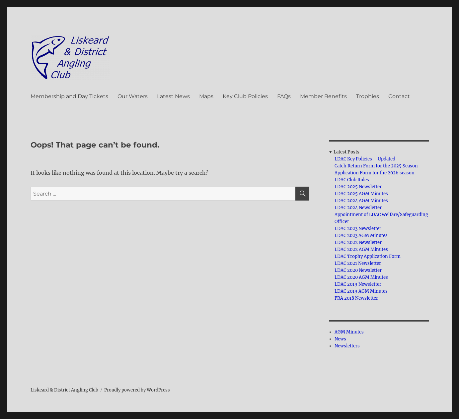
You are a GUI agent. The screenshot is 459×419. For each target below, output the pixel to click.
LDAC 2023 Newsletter (358, 228)
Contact (399, 96)
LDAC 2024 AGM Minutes (361, 201)
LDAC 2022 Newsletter (358, 242)
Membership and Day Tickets (69, 96)
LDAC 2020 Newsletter (358, 270)
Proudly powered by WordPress (137, 390)
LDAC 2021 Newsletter (358, 263)
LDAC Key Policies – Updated (365, 159)
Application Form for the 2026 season (375, 173)
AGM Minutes (349, 332)
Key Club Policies (245, 96)
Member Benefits (323, 96)
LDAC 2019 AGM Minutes (361, 291)
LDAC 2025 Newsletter (358, 187)
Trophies (367, 96)
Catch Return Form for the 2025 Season (376, 166)
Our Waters (132, 96)
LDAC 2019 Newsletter (358, 284)
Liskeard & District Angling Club (64, 390)
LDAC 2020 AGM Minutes (361, 277)
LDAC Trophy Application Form (368, 256)
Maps (206, 96)
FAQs (284, 96)
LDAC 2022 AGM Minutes (361, 249)
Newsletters (347, 346)
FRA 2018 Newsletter (356, 298)
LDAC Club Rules (352, 180)
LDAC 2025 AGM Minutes (361, 194)
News (340, 339)
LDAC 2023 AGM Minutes (361, 235)
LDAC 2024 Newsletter (358, 207)
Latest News (173, 96)
